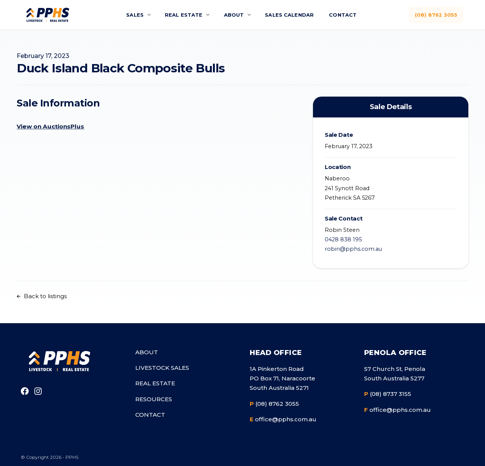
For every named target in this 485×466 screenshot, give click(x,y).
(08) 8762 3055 (435, 15)
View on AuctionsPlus (50, 126)
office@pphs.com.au (283, 419)
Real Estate (181, 15)
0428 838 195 (343, 239)
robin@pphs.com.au (353, 249)
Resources (153, 399)
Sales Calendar (289, 15)
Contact (346, 15)
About (232, 15)
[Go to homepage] (59, 360)
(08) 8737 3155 (387, 394)
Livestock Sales (162, 367)
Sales (131, 15)
